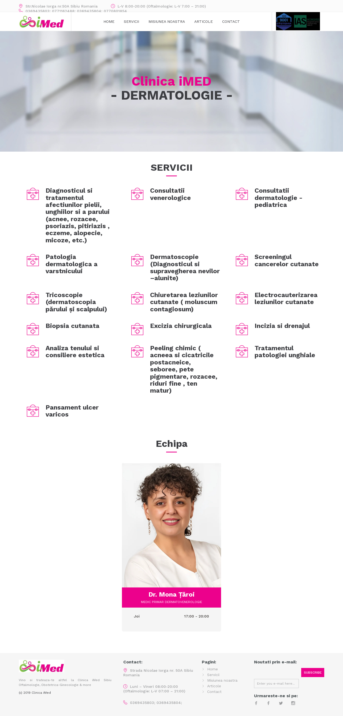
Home (108, 21)
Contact (231, 21)
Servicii (131, 21)
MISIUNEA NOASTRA (166, 21)
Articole (203, 21)
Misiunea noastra (222, 680)
